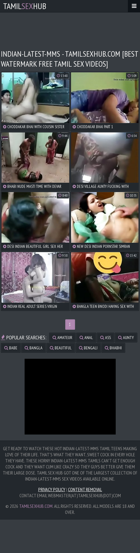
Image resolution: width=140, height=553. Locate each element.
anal (86, 337)
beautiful (61, 348)
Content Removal (85, 489)
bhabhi (113, 348)
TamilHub (24, 6)
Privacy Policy (51, 489)
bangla (34, 348)
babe (10, 348)
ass (105, 337)
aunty (126, 337)
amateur (62, 337)
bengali (88, 348)
